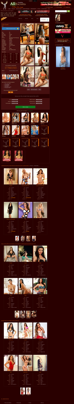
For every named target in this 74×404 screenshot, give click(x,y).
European (10, 41)
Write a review (25, 106)
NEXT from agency (34, 89)
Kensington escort (7, 87)
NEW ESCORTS (18, 8)
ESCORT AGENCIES (26, 8)
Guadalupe (28, 241)
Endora (34, 241)
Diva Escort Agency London (13, 70)
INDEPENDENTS (33, 8)
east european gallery (8, 86)
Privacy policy (19, 402)
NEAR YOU (20, 19)
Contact (30, 402)
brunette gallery (7, 85)
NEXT (32, 19)
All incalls (31, 165)
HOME (9, 8)
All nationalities (36, 165)
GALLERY (13, 8)
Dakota (22, 241)
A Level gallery (7, 84)
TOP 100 (38, 8)
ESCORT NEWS (44, 8)
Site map (42, 402)
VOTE (37, 19)
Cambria (17, 241)
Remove (57, 21)
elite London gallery (8, 83)
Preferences (64, 13)
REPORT (26, 19)
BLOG (49, 8)
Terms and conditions (8, 402)
